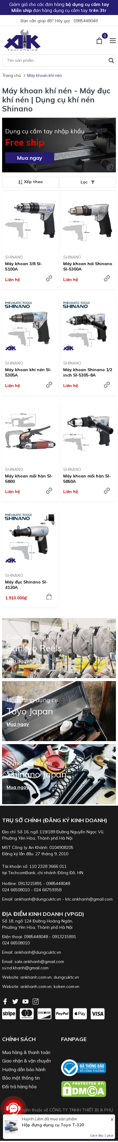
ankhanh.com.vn (36, 977)
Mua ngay (29, 157)
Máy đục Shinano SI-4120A (26, 584)
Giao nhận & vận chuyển (26, 1061)
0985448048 (86, 20)
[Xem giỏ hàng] (100, 40)
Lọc (88, 182)
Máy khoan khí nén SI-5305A (28, 372)
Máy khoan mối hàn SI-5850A (87, 478)
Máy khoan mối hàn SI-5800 (29, 478)
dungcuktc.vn (66, 977)
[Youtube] (26, 1001)
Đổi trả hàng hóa (19, 1086)
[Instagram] (36, 1001)
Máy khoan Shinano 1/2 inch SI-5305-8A (87, 372)
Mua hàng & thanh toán (26, 1052)
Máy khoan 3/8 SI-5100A (23, 266)
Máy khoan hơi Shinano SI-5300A (87, 266)
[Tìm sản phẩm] (59, 60)
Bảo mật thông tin (21, 1078)
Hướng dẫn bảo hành (24, 1069)
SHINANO (14, 257)
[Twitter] (15, 1001)
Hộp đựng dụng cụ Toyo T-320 (53, 1125)
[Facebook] (5, 1001)
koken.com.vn (66, 986)
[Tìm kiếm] (111, 60)
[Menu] (113, 40)
